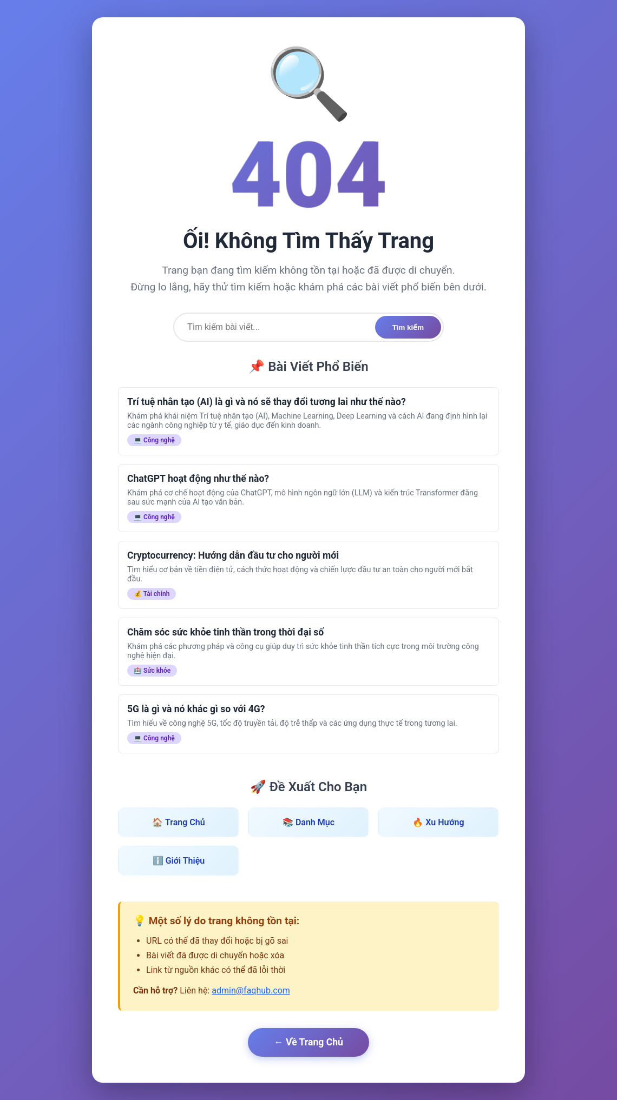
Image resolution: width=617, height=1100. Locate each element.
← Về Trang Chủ (308, 1042)
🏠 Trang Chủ (178, 822)
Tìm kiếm (408, 327)
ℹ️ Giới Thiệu (179, 861)
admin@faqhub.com (251, 990)
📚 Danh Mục (308, 822)
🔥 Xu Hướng (438, 822)
